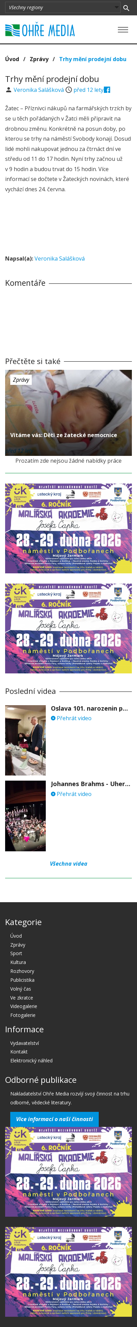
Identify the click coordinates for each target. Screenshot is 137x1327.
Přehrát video (71, 718)
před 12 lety (88, 90)
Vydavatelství (24, 1043)
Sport (16, 953)
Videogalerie (23, 1006)
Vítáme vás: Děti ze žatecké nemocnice (63, 435)
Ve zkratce (21, 997)
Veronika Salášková (39, 90)
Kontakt (19, 1051)
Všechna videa (68, 863)
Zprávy (39, 59)
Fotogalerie (23, 1015)
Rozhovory (22, 971)
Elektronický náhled (31, 1060)
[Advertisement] (68, 225)
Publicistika (22, 980)
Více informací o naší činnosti (54, 1119)
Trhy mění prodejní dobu (92, 59)
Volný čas (20, 989)
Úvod (12, 59)
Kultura (18, 962)
